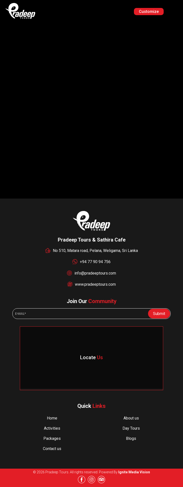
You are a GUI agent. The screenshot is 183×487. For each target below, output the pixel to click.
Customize (149, 11)
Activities (52, 428)
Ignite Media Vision (134, 472)
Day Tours (131, 428)
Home (52, 418)
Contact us (52, 448)
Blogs (131, 438)
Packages (52, 438)
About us (131, 418)
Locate (91, 357)
